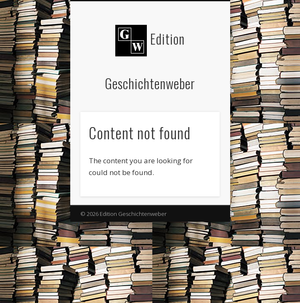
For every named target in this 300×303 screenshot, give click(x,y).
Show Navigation (199, 75)
